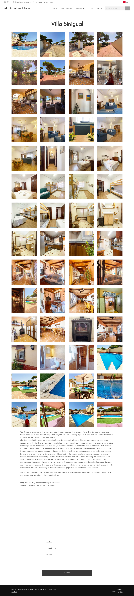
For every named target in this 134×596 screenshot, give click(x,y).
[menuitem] (37, 8)
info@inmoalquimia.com (23, 2)
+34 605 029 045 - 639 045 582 (44, 2)
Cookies (14, 592)
